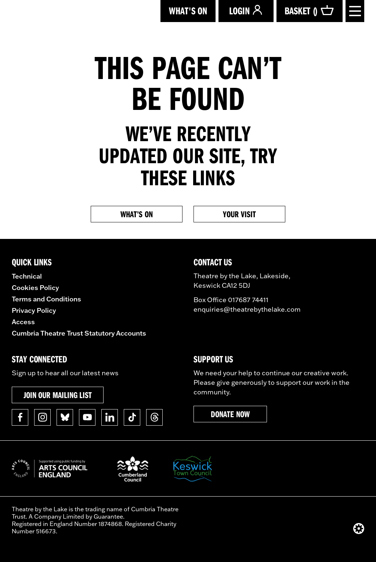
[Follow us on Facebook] (20, 417)
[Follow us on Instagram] (42, 417)
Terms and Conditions (46, 298)
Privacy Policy (34, 310)
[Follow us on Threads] (154, 417)
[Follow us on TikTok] (132, 417)
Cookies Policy (35, 287)
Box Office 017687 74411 (231, 300)
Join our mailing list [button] (58, 394)
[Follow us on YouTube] (87, 417)
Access (23, 321)
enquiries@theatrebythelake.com (247, 309)
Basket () (310, 11)
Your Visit (239, 213)
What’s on (136, 213)
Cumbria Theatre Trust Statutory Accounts (79, 333)
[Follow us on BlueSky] (65, 417)
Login (246, 10)
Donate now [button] (230, 413)
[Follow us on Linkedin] (109, 417)
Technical (27, 276)
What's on (188, 10)
